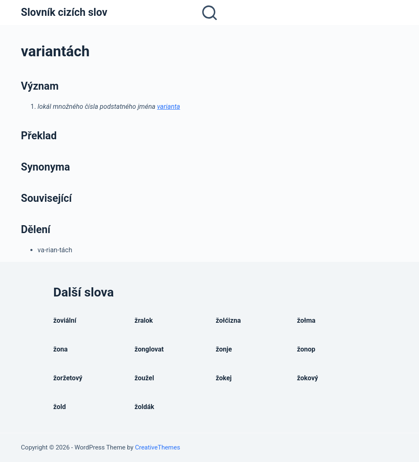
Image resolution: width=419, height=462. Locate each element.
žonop (306, 349)
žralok (143, 320)
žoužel (144, 378)
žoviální (64, 320)
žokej (224, 378)
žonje (224, 349)
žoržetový (67, 378)
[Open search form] (209, 12)
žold (59, 407)
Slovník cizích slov (64, 12)
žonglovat (149, 349)
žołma (306, 320)
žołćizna (228, 320)
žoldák (144, 407)
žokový (307, 378)
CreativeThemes (157, 447)
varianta (168, 106)
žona (60, 349)
